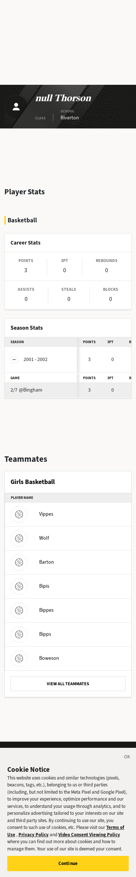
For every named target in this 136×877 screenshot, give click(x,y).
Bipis (30, 586)
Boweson (35, 658)
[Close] (127, 758)
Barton (32, 562)
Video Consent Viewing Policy (89, 835)
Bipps (31, 634)
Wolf (30, 538)
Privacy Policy (33, 835)
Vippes (32, 514)
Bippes (32, 610)
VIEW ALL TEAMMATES (68, 684)
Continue (68, 863)
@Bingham (26, 389)
